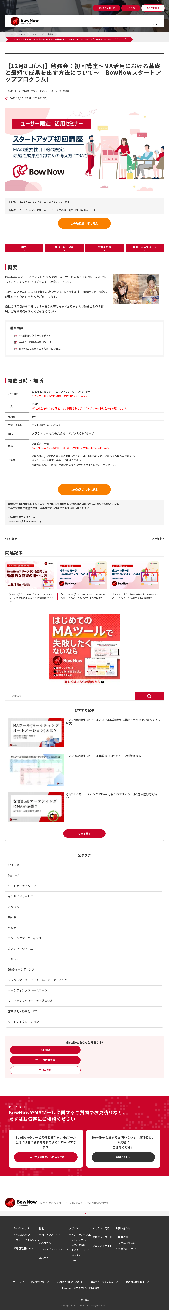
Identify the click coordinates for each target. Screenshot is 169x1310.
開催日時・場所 (64, 247)
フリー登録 (45, 1070)
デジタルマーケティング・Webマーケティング (37, 980)
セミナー (13, 927)
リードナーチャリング (22, 886)
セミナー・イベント (82, 1250)
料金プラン (45, 1243)
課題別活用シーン (23, 1248)
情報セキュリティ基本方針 (104, 1281)
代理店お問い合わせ (128, 1243)
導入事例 (44, 1258)
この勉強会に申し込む (84, 223)
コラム (75, 1260)
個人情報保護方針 (40, 1281)
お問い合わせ (123, 1157)
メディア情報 (78, 1245)
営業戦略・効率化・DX (22, 1011)
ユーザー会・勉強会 (60, 90)
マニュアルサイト (102, 1245)
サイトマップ (19, 1281)
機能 (41, 1228)
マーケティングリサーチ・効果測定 (30, 1001)
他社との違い (23, 1234)
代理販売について (127, 1248)
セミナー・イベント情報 (27, 55)
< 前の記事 (11, 538)
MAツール (14, 875)
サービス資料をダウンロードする (45, 1157)
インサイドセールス (20, 896)
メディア (74, 1228)
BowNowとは (21, 1228)
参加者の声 (104, 247)
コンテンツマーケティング (25, 938)
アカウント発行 (101, 1228)
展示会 (12, 917)
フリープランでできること (55, 1249)
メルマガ (13, 906)
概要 (24, 247)
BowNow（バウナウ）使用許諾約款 (80, 1288)
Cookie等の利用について (70, 1281)
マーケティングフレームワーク (27, 990)
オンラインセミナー (41, 90)
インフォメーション (82, 1234)
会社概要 (84, 1300)
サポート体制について (27, 1239)
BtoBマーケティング (21, 969)
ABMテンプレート (51, 1234)
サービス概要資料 (45, 1060)
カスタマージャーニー (22, 948)
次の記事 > (158, 538)
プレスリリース (80, 1239)
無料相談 (45, 1050)
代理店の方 (122, 1237)
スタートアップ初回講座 (19, 90)
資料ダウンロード (102, 1237)
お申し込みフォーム (145, 247)
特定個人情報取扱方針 (137, 1281)
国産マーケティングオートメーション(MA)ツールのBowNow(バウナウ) (74, 1202)
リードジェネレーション (23, 1021)
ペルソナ (13, 959)
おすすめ (13, 865)
